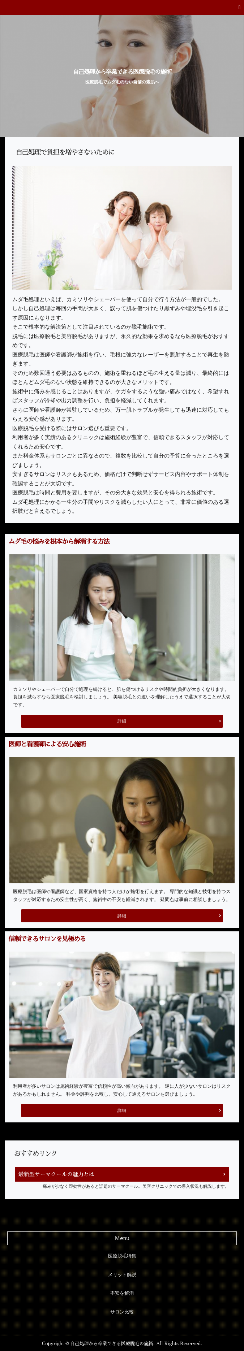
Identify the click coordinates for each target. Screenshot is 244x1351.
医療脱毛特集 (122, 1256)
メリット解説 (122, 1274)
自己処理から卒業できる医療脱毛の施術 (122, 72)
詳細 (121, 721)
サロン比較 (122, 1312)
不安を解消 (122, 1293)
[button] (122, 7)
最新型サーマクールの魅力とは (56, 1174)
